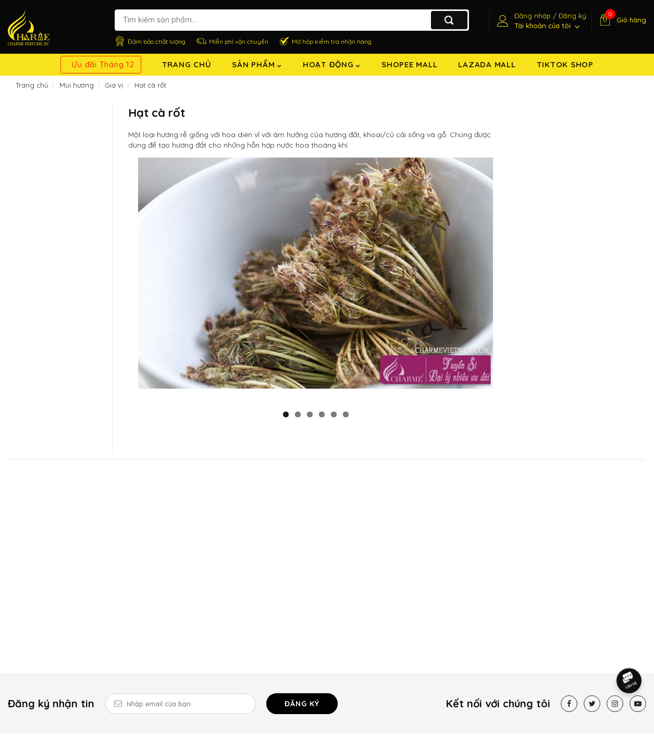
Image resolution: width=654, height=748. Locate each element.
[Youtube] (638, 703)
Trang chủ (187, 64)
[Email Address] (180, 703)
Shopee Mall (409, 64)
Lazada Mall (486, 64)
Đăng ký (302, 703)
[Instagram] (615, 703)
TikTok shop (565, 64)
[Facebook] (569, 703)
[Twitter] (592, 703)
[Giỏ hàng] (621, 19)
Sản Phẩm (257, 64)
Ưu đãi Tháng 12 (102, 64)
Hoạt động (332, 64)
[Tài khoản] (540, 20)
